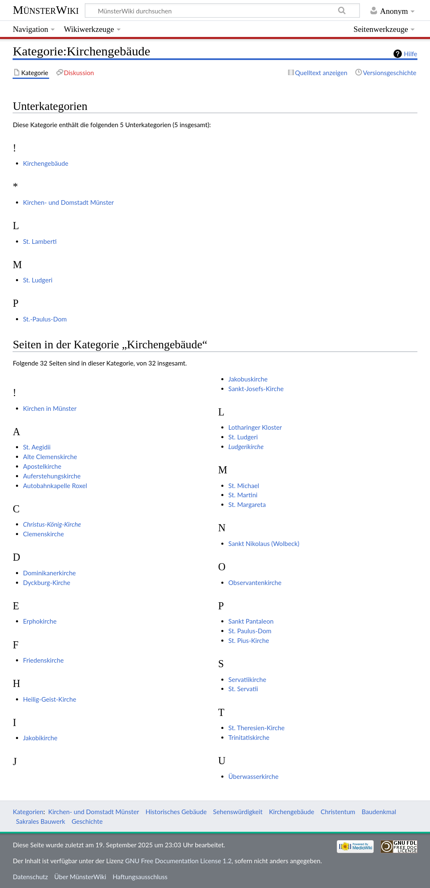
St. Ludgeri (37, 280)
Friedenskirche (43, 660)
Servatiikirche (247, 679)
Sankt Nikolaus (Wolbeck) (263, 543)
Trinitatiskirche (249, 737)
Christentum (338, 811)
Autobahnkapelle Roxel (55, 485)
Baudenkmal (379, 811)
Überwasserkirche (253, 776)
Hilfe (410, 53)
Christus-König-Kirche (52, 524)
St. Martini (242, 495)
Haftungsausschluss (140, 876)
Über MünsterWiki (80, 876)
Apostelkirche (42, 466)
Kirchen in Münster (49, 408)
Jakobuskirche (247, 379)
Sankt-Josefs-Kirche (256, 388)
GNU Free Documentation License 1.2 (178, 860)
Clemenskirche (43, 534)
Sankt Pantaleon (251, 621)
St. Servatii (243, 688)
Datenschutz (30, 876)
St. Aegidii (37, 447)
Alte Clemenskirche (50, 456)
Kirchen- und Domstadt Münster (68, 202)
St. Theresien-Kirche (256, 727)
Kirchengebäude (45, 163)
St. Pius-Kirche (248, 640)
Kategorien (28, 811)
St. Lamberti (40, 241)
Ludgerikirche (246, 446)
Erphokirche (40, 621)
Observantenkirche (254, 582)
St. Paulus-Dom (250, 631)
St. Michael (243, 485)
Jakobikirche (40, 738)
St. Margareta (247, 504)
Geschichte (86, 821)
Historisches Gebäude (176, 811)
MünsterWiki (46, 9)
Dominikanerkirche (49, 573)
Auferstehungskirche (52, 476)
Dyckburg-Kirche (47, 582)
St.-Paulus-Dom (45, 319)
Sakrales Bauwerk (40, 821)
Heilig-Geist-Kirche (49, 699)
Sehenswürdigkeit (237, 811)
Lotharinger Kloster (255, 427)
